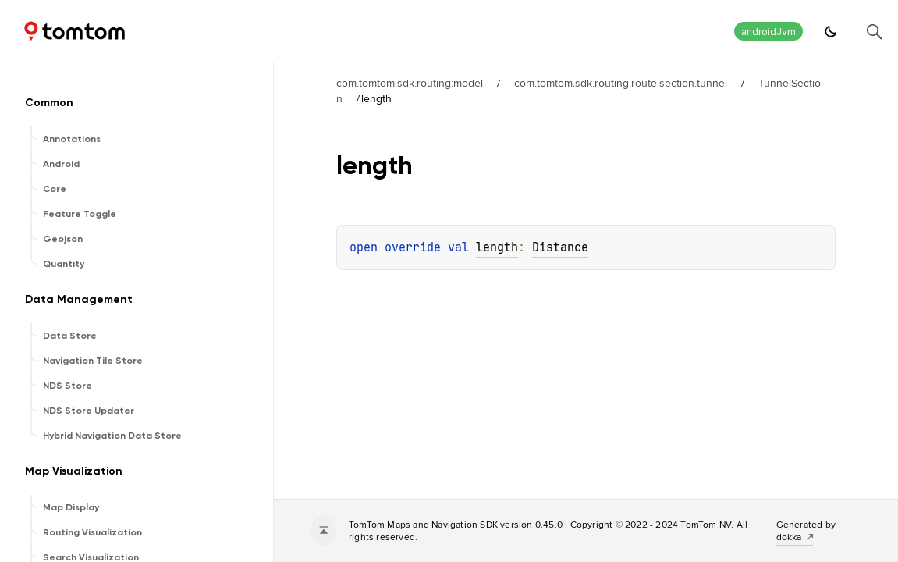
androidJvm (768, 31)
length (497, 247)
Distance (560, 247)
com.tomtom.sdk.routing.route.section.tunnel (620, 83)
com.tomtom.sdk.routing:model (409, 83)
